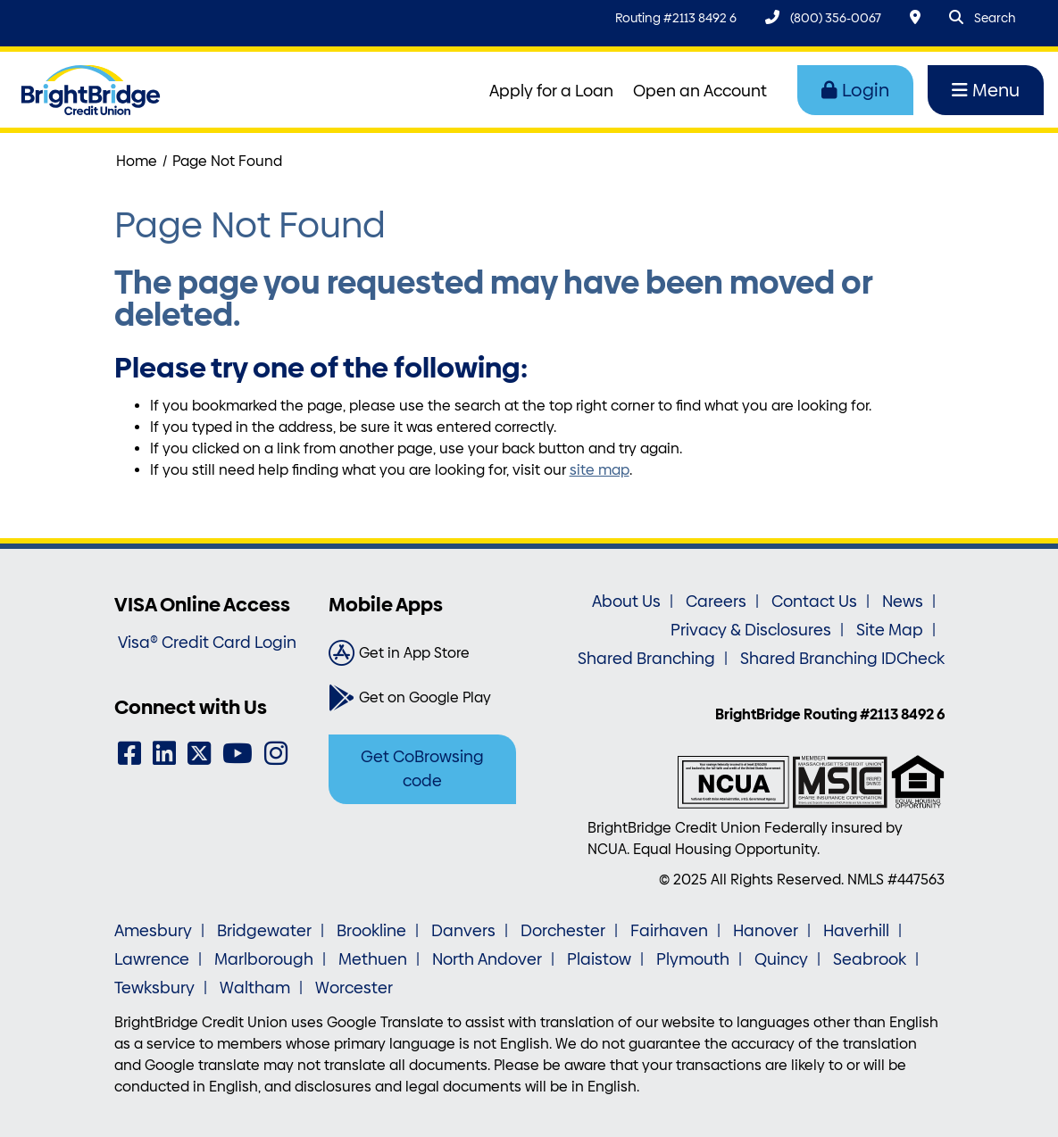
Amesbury (153, 931)
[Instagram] (275, 754)
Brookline (371, 931)
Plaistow (599, 959)
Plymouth (692, 959)
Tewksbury (154, 988)
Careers (716, 601)
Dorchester (563, 931)
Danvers (463, 931)
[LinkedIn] (164, 754)
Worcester (354, 988)
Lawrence (151, 959)
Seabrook (869, 959)
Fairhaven (669, 931)
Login (855, 90)
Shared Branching (646, 659)
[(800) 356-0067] (823, 17)
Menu (986, 90)
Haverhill (856, 931)
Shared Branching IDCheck (842, 659)
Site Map (889, 630)
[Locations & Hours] (915, 17)
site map (599, 469)
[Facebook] (129, 754)
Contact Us (814, 601)
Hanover (765, 931)
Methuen (372, 959)
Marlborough (263, 959)
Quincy (781, 959)
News (902, 601)
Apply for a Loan (551, 91)
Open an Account (700, 91)
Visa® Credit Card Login (207, 642)
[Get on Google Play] (422, 698)
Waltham (255, 988)
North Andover (487, 959)
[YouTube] (237, 754)
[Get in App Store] (422, 653)
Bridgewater (264, 931)
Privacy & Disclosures (751, 630)
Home (136, 161)
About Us (626, 601)
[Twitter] (199, 754)
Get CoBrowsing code (422, 769)
